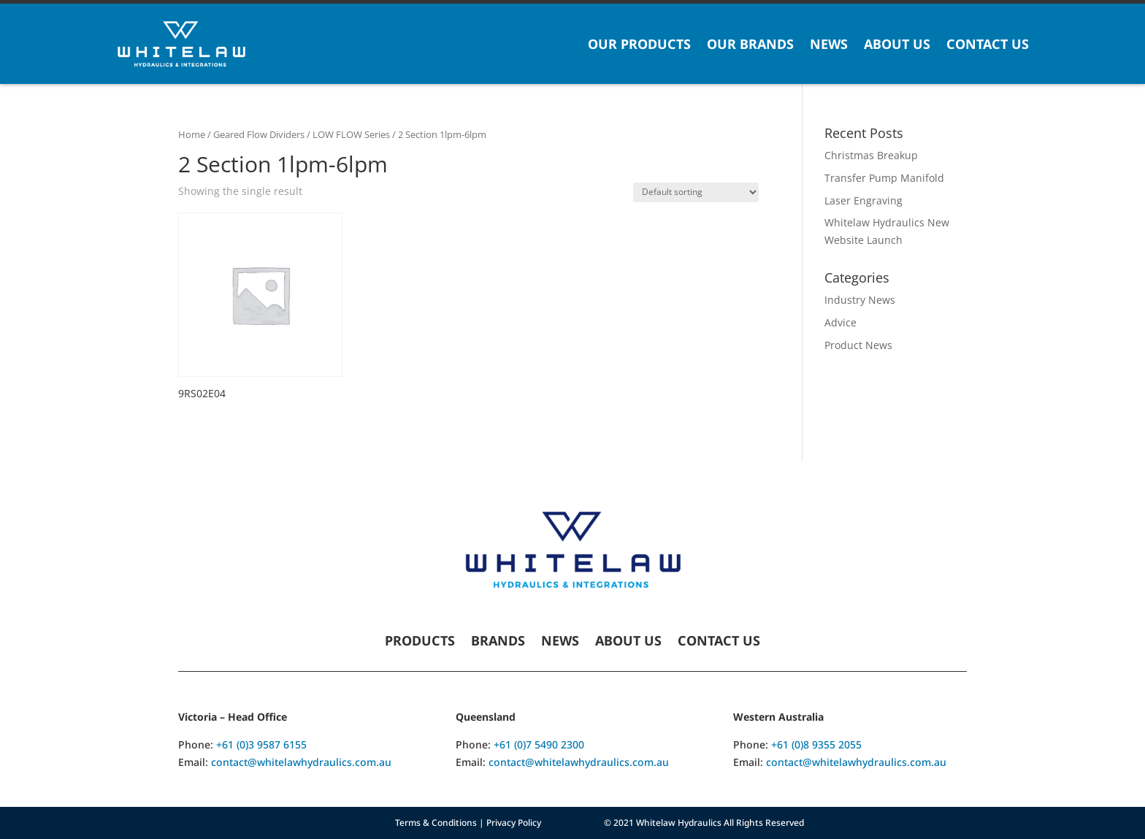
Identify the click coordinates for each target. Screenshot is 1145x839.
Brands (498, 642)
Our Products (639, 44)
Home (191, 134)
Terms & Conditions (436, 822)
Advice (840, 322)
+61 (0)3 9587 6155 (261, 744)
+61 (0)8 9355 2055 (816, 744)
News (829, 44)
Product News (858, 345)
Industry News (859, 300)
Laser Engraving (863, 200)
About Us (897, 44)
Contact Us (987, 44)
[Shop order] (696, 192)
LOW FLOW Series (351, 134)
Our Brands (750, 44)
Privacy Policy (513, 822)
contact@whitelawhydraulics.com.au (301, 762)
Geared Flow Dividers (259, 134)
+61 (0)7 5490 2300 (539, 744)
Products (420, 642)
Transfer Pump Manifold (884, 178)
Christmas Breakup (871, 155)
